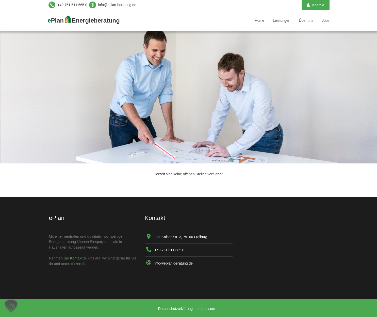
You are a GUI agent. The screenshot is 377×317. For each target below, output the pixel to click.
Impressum (206, 309)
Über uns (306, 20)
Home (259, 20)
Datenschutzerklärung (175, 309)
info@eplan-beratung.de (174, 263)
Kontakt (76, 258)
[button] (11, 306)
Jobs (326, 20)
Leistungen (281, 20)
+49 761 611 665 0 (169, 250)
